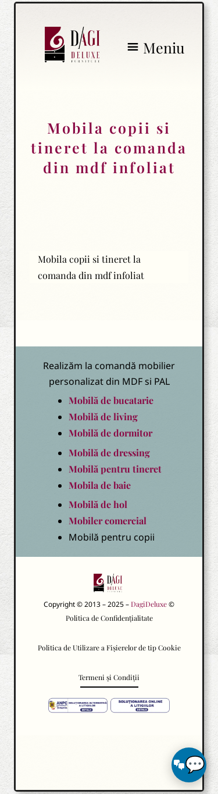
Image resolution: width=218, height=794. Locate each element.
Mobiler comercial (107, 520)
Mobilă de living (103, 416)
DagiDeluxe (149, 604)
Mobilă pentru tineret (115, 469)
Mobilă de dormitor (110, 433)
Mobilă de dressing (109, 452)
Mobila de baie (100, 485)
